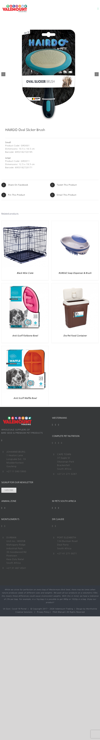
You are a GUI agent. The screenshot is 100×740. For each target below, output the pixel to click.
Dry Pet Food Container (75, 336)
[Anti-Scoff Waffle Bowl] (25, 347)
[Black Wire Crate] (25, 222)
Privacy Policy (43, 612)
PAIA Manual (59, 612)
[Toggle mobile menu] (98, 8)
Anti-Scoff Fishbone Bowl (25, 336)
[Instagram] (58, 425)
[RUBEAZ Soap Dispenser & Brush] (75, 222)
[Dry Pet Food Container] (75, 285)
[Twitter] (55, 443)
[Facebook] (52, 425)
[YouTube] (55, 425)
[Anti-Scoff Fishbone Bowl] (25, 285)
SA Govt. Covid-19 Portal (15, 609)
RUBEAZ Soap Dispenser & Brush (75, 273)
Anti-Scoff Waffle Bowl (25, 398)
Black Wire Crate (25, 273)
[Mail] (1, 440)
